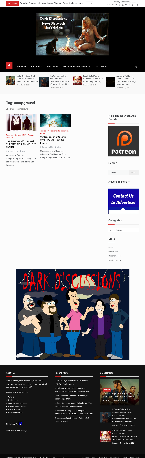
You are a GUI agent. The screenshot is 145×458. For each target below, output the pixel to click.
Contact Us (52, 63)
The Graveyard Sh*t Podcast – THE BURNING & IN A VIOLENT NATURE (21, 140)
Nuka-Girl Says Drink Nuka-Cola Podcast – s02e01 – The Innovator (27, 75)
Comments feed (114, 252)
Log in (110, 243)
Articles (43, 127)
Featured (9, 131)
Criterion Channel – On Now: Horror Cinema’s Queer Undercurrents (51, 3)
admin (24, 147)
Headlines (44, 130)
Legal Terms (102, 63)
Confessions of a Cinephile (57, 127)
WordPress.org (114, 257)
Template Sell (58, 454)
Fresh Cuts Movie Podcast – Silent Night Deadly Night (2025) (93, 75)
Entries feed (113, 248)
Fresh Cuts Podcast (125, 426)
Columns (36, 63)
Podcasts (21, 63)
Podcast (31, 131)
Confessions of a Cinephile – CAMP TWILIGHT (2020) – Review (54, 136)
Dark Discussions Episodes (76, 63)
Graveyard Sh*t (20, 131)
